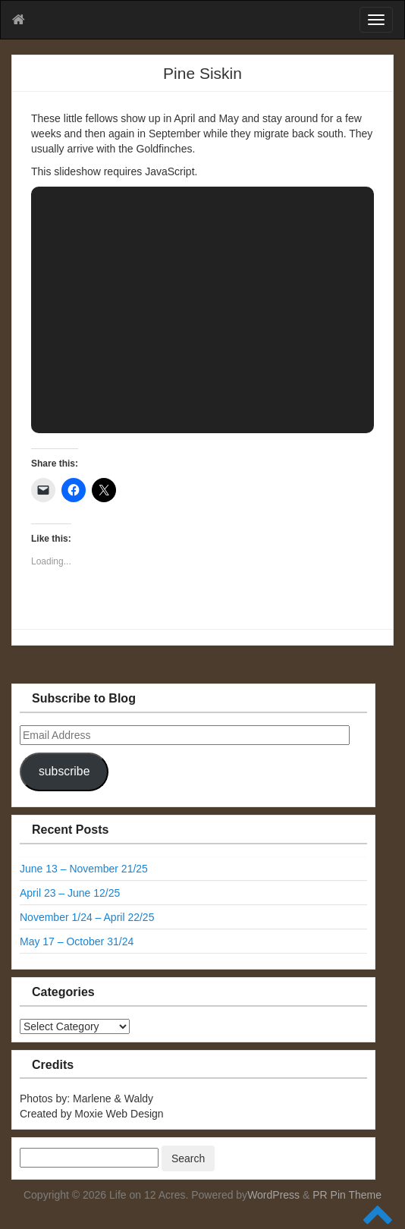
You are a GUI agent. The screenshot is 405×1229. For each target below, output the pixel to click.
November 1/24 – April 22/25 (87, 917)
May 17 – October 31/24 (76, 941)
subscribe (64, 771)
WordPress (273, 1195)
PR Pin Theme (346, 1195)
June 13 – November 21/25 (84, 869)
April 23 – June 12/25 (70, 893)
